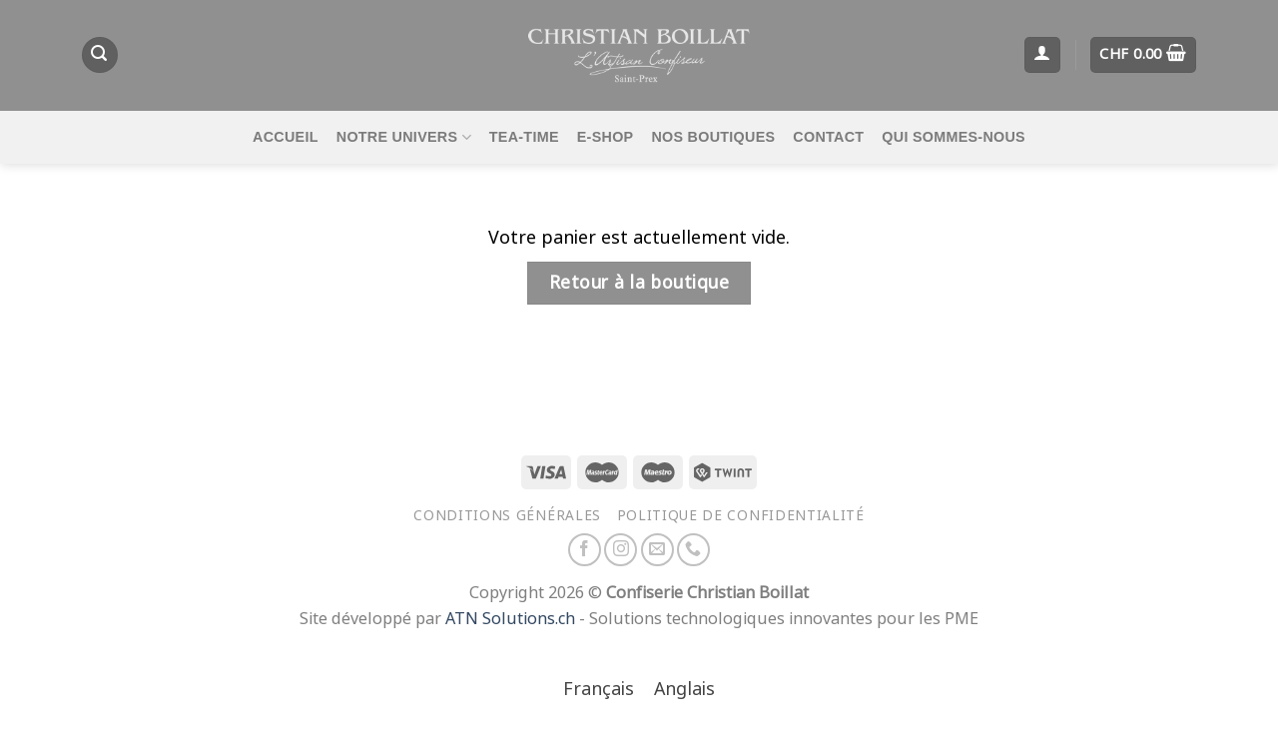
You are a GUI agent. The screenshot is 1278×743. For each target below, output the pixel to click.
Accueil (286, 137)
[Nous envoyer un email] (657, 549)
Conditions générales (507, 515)
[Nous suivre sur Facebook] (584, 549)
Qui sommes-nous (953, 137)
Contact (828, 137)
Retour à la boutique (639, 283)
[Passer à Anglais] (684, 690)
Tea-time (524, 137)
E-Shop (605, 137)
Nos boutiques (713, 137)
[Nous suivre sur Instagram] (620, 549)
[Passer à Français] (598, 690)
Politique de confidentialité (741, 515)
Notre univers (403, 137)
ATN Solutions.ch (510, 618)
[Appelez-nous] (693, 549)
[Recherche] (100, 55)
